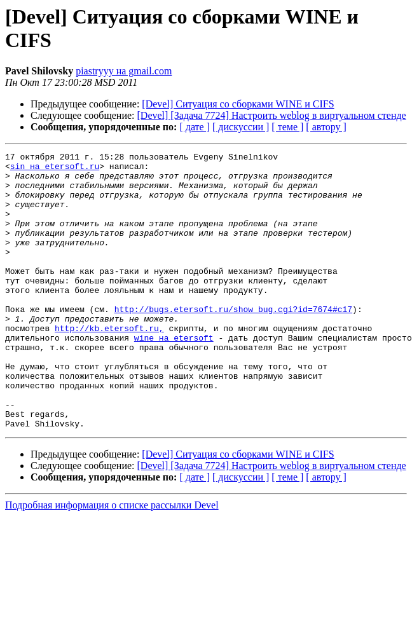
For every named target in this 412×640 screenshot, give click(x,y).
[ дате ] (194, 126)
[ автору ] (326, 126)
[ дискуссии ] (240, 126)
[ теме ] (287, 126)
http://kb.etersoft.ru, (109, 364)
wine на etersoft (174, 375)
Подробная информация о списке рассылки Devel (112, 560)
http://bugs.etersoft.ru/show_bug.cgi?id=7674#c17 (233, 341)
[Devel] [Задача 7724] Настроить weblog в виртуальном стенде (271, 115)
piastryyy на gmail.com (124, 70)
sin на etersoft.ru (54, 169)
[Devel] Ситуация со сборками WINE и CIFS (238, 104)
